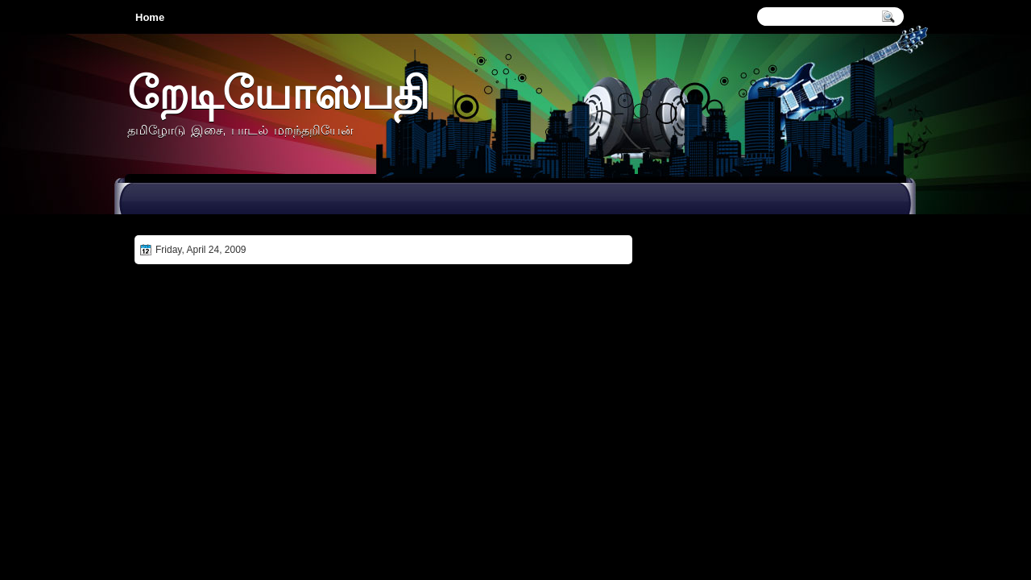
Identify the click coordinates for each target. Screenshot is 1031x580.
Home (149, 17)
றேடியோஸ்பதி (278, 92)
